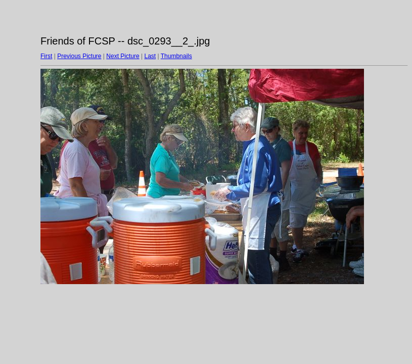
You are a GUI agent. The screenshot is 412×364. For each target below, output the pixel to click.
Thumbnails (176, 56)
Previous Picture (79, 56)
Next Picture (122, 56)
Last (150, 56)
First (46, 56)
